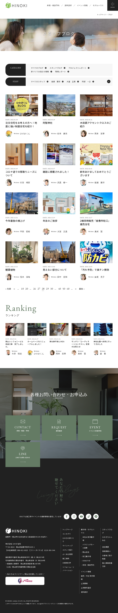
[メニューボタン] (112, 5)
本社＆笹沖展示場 (88, 538)
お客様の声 (66, 563)
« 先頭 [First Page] (8, 288)
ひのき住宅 (16, 5)
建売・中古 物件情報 (88, 577)
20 (26, 288)
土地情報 (84, 583)
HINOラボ (86, 561)
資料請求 (68, 5)
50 (64, 288)
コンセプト (66, 534)
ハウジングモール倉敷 (88, 546)
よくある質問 (67, 554)
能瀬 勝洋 (55, 81)
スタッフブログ (56, 68)
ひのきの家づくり (68, 539)
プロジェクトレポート (77, 68)
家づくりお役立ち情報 (40, 71)
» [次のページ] (76, 288)
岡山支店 (85, 552)
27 (39, 288)
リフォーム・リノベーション (68, 568)
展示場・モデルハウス (87, 531)
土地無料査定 (86, 588)
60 (68, 288)
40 (59, 288)
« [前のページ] (14, 288)
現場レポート (60, 71)
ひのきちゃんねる (107, 538)
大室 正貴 (71, 81)
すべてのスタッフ (38, 81)
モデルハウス (98, 5)
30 (51, 288)
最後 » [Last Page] (82, 288)
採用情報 (105, 551)
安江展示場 (86, 556)
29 (47, 288)
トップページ (67, 529)
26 (34, 288)
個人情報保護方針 (107, 564)
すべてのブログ (37, 68)
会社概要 (105, 547)
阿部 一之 (86, 81)
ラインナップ (67, 545)
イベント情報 (82, 5)
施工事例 (65, 558)
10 (22, 288)
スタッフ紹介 (67, 550)
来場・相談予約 (53, 5)
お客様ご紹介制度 (107, 557)
